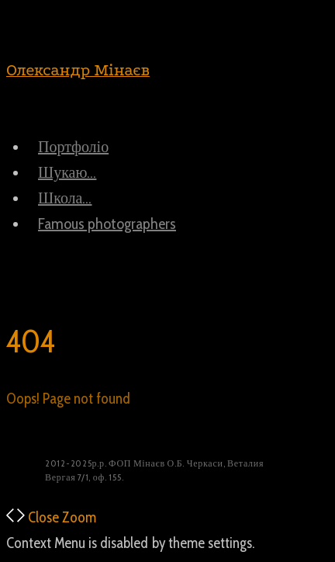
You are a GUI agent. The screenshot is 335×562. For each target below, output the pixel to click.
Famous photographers (107, 223)
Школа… (65, 198)
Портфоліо (73, 146)
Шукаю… (67, 172)
